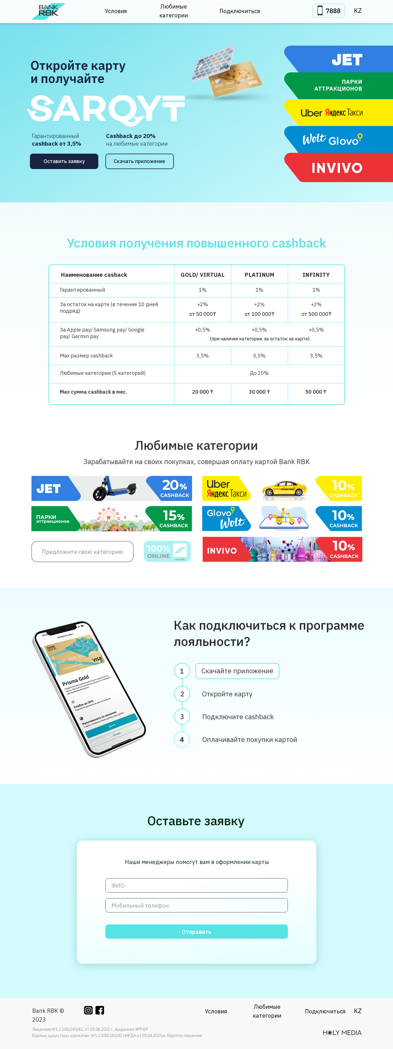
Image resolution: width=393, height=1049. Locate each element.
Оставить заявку (64, 161)
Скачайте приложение (237, 672)
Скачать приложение (139, 161)
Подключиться (239, 11)
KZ (358, 10)
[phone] (196, 905)
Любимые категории (173, 11)
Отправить (196, 932)
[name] (196, 885)
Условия (116, 11)
